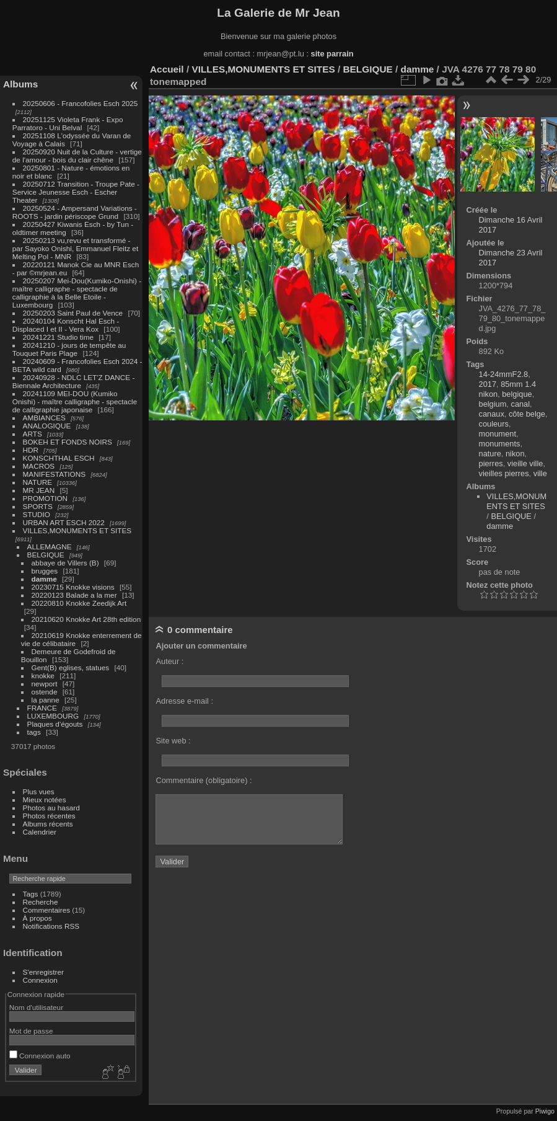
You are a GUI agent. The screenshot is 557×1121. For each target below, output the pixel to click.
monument (497, 433)
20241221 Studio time (59, 337)
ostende (45, 692)
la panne (45, 700)
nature (490, 453)
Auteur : (169, 661)
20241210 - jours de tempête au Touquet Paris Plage (69, 349)
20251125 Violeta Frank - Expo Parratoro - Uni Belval (67, 123)
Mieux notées (44, 799)
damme (44, 579)
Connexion (40, 980)
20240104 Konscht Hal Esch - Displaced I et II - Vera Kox (65, 325)
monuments (499, 443)
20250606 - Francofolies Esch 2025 (80, 103)
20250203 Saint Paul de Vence (73, 313)
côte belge (527, 414)
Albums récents (48, 824)
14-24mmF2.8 (503, 374)
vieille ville (525, 463)
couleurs (494, 423)
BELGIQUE (45, 555)
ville (540, 473)
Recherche (40, 902)
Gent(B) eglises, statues (71, 667)
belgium (493, 404)
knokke (43, 675)
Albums (20, 84)
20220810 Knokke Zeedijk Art (79, 603)
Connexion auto (40, 1056)
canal (520, 404)
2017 (487, 384)
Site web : (173, 740)
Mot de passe (31, 1031)
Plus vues (39, 791)
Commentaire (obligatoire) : (204, 780)
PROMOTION (45, 498)
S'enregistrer (43, 972)
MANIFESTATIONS (54, 474)
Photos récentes (49, 816)
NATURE (38, 482)
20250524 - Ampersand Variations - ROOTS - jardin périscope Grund (74, 212)
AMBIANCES (44, 418)
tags (34, 732)
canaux (491, 414)
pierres (491, 463)
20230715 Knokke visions (73, 587)
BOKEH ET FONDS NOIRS (67, 442)
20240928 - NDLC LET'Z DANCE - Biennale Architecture (73, 381)
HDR (31, 450)
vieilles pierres (504, 473)
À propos (37, 918)
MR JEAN (39, 490)
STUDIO (36, 514)
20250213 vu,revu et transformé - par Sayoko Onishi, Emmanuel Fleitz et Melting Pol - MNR (75, 248)
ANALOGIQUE (47, 426)
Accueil (167, 69)
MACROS (39, 466)
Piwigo (545, 1111)
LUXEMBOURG (53, 716)
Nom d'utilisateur (36, 1007)
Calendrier (39, 832)
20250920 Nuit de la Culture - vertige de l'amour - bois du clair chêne (77, 156)
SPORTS (38, 506)
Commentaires (47, 910)
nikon (515, 453)
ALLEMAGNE (49, 547)
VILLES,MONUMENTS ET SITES (77, 530)
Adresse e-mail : (184, 701)
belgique (517, 394)
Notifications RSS (51, 926)
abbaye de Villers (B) (65, 563)
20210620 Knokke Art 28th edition (86, 619)
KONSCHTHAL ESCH (59, 458)
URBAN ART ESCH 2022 (64, 522)
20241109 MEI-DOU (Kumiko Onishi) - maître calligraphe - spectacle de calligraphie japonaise (74, 401)
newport (45, 684)
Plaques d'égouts (55, 724)
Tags (30, 894)
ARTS (32, 434)
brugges (45, 571)
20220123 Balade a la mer (74, 595)
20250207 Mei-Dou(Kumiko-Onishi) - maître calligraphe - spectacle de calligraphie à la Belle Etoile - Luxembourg (76, 293)
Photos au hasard (51, 808)
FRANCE (42, 708)
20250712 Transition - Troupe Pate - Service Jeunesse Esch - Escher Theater (75, 192)
